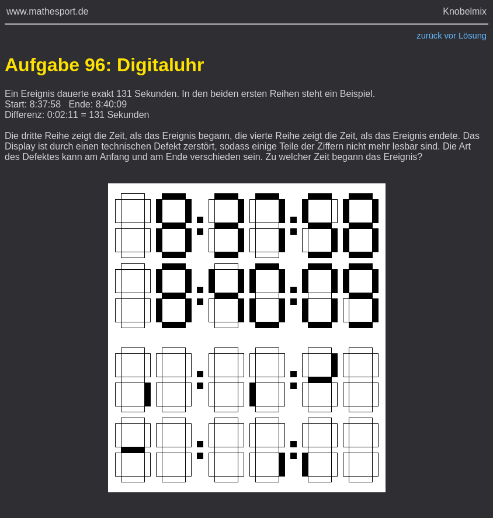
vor (450, 35)
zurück (429, 35)
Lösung (473, 35)
